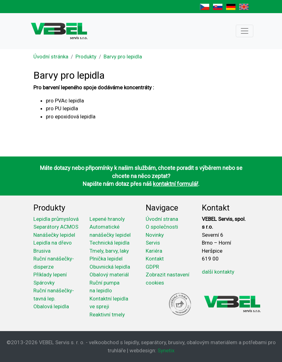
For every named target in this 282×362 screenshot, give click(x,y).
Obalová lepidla (51, 306)
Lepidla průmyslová (56, 219)
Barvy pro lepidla (123, 56)
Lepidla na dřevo (52, 243)
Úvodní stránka (50, 56)
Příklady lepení (50, 274)
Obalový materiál (109, 274)
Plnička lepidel (106, 258)
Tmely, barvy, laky (109, 251)
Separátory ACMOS (55, 227)
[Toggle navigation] (244, 31)
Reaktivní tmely (107, 314)
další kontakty (218, 272)
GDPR (152, 267)
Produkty (85, 56)
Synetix (166, 350)
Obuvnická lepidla (110, 267)
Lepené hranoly (107, 219)
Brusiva (42, 251)
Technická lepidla (109, 243)
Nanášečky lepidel (54, 235)
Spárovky (44, 283)
